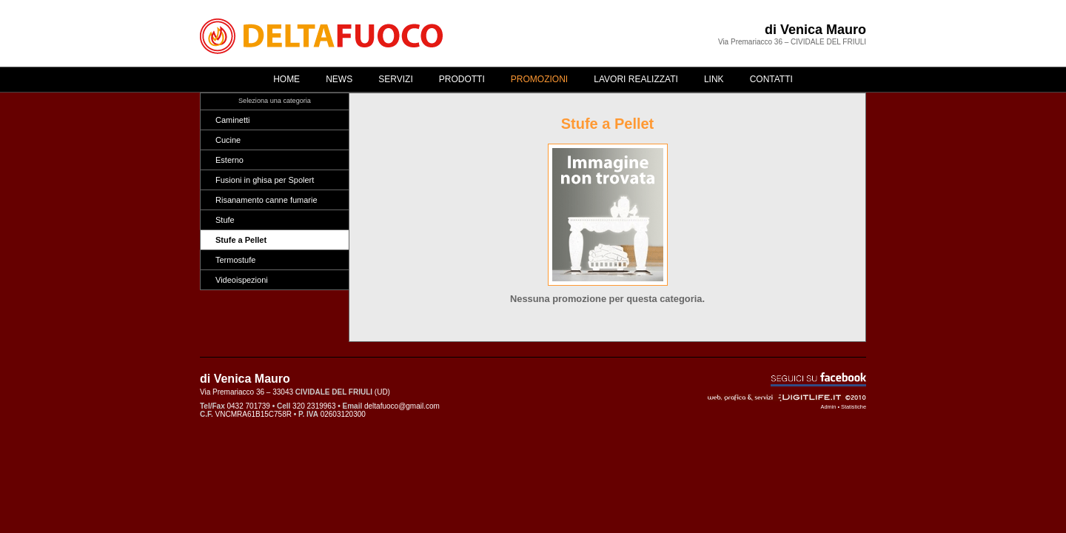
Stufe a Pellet (240, 239)
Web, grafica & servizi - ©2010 (787, 397)
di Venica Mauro (815, 29)
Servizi (395, 79)
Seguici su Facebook (818, 379)
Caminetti (232, 119)
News (339, 79)
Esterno (229, 159)
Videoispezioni (241, 279)
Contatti (771, 79)
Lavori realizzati (636, 79)
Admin (829, 406)
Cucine (228, 139)
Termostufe (235, 259)
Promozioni (539, 79)
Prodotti (462, 79)
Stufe (225, 219)
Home (286, 79)
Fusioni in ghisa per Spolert (264, 179)
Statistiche (853, 406)
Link (714, 79)
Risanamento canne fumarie (266, 199)
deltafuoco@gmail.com (402, 406)
